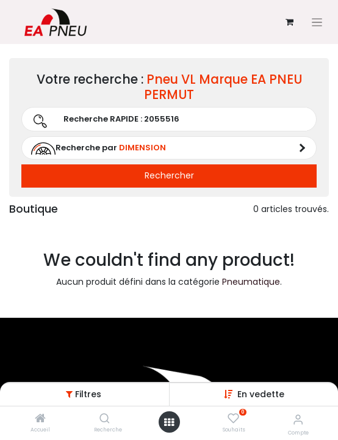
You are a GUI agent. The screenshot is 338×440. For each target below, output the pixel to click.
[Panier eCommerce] (289, 22)
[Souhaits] (233, 418)
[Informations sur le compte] (298, 419)
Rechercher (169, 175)
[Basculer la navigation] (317, 22)
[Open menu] (169, 422)
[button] (260, 394)
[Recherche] (104, 419)
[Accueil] (40, 419)
